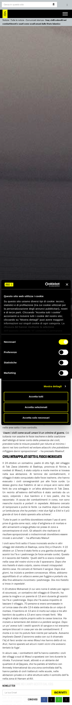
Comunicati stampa (35, 20)
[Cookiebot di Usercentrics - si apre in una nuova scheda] (45, 284)
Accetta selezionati (36, 407)
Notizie (5, 20)
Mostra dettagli (53, 386)
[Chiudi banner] (67, 284)
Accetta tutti (36, 396)
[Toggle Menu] (65, 13)
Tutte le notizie (17, 20)
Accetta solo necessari (36, 417)
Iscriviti (60, 692)
